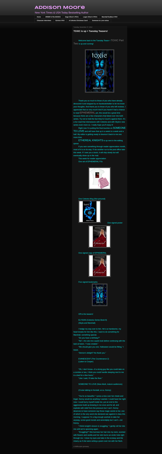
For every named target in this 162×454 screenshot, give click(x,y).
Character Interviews (44, 20)
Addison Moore (60, 7)
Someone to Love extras (100, 20)
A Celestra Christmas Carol (78, 20)
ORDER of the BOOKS (53, 17)
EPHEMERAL (87, 112)
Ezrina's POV (60, 20)
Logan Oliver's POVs (90, 17)
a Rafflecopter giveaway (81, 446)
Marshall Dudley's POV (109, 17)
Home (39, 17)
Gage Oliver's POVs (72, 17)
